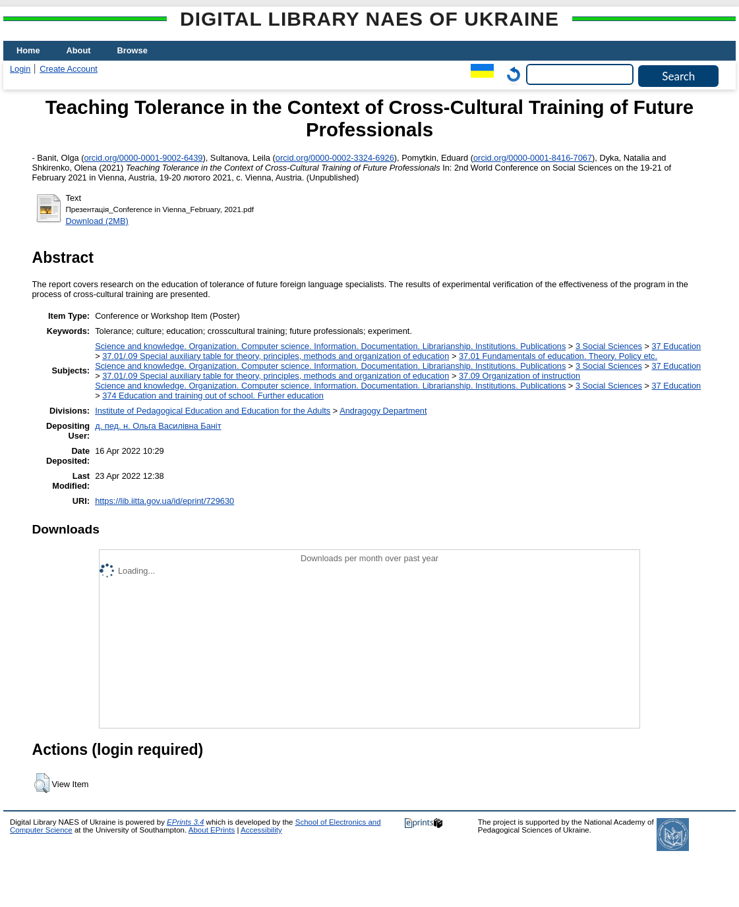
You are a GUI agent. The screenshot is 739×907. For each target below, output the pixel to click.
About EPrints (212, 830)
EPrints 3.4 (185, 822)
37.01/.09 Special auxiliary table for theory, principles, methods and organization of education (275, 356)
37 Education (676, 346)
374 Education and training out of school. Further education (213, 395)
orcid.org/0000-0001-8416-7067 (532, 158)
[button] (41, 783)
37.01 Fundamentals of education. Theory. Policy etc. (558, 356)
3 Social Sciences (609, 346)
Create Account (69, 69)
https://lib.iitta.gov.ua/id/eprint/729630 (164, 501)
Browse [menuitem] (132, 50)
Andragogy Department (383, 411)
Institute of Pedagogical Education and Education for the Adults (212, 411)
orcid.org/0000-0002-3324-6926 (335, 158)
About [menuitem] (79, 50)
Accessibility (261, 830)
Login (20, 69)
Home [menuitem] (28, 50)
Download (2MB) (97, 221)
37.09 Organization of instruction (519, 376)
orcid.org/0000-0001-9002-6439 (143, 158)
